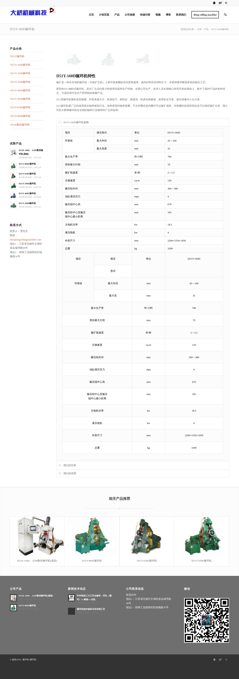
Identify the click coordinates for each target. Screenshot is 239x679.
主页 (199, 29)
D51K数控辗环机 (20, 124)
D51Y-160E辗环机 (20, 64)
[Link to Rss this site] (226, 3)
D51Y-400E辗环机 (20, 90)
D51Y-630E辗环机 (20, 107)
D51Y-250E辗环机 (20, 73)
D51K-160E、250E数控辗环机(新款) (37, 560)
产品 (206, 29)
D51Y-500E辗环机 (20, 98)
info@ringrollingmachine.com (25, 239)
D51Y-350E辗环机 (20, 81)
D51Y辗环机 (17, 56)
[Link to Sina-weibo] (220, 3)
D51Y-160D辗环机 (22, 29)
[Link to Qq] (214, 3)
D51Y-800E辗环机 (20, 116)
